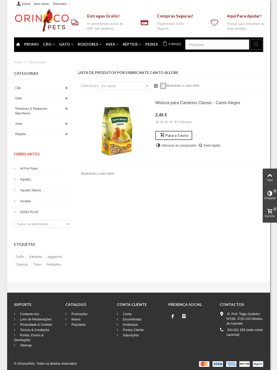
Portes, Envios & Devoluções (29, 337)
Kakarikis (35, 257)
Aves (110, 44)
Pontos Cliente (133, 330)
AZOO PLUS (28, 212)
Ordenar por (89, 86)
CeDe (20, 257)
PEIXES (151, 44)
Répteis (130, 44)
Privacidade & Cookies (35, 325)
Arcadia (25, 201)
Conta (126, 314)
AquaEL (25, 179)
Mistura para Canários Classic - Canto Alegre (197, 102)
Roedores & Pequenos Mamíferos (31, 111)
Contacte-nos (29, 314)
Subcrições (130, 335)
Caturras (22, 264)
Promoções (79, 314)
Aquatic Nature (30, 190)
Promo (31, 44)
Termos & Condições (34, 330)
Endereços (130, 325)
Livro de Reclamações (35, 319)
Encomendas (132, 319)
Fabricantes (26, 154)
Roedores (88, 44)
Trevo (37, 264)
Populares (78, 325)
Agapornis (54, 257)
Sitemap (25, 345)
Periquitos (54, 264)
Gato (64, 44)
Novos (76, 319)
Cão (47, 44)
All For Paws (28, 168)
